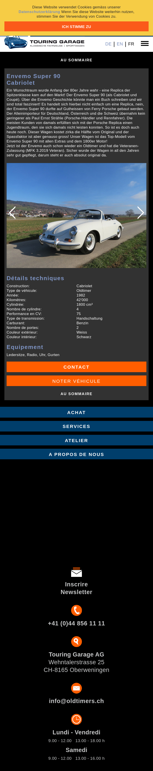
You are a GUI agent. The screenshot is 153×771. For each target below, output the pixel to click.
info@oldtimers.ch (76, 701)
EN (120, 43)
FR (131, 43)
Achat (76, 412)
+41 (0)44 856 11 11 (76, 623)
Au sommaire (76, 60)
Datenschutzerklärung (39, 12)
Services (76, 426)
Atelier (76, 440)
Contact (76, 367)
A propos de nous (76, 454)
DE (108, 43)
